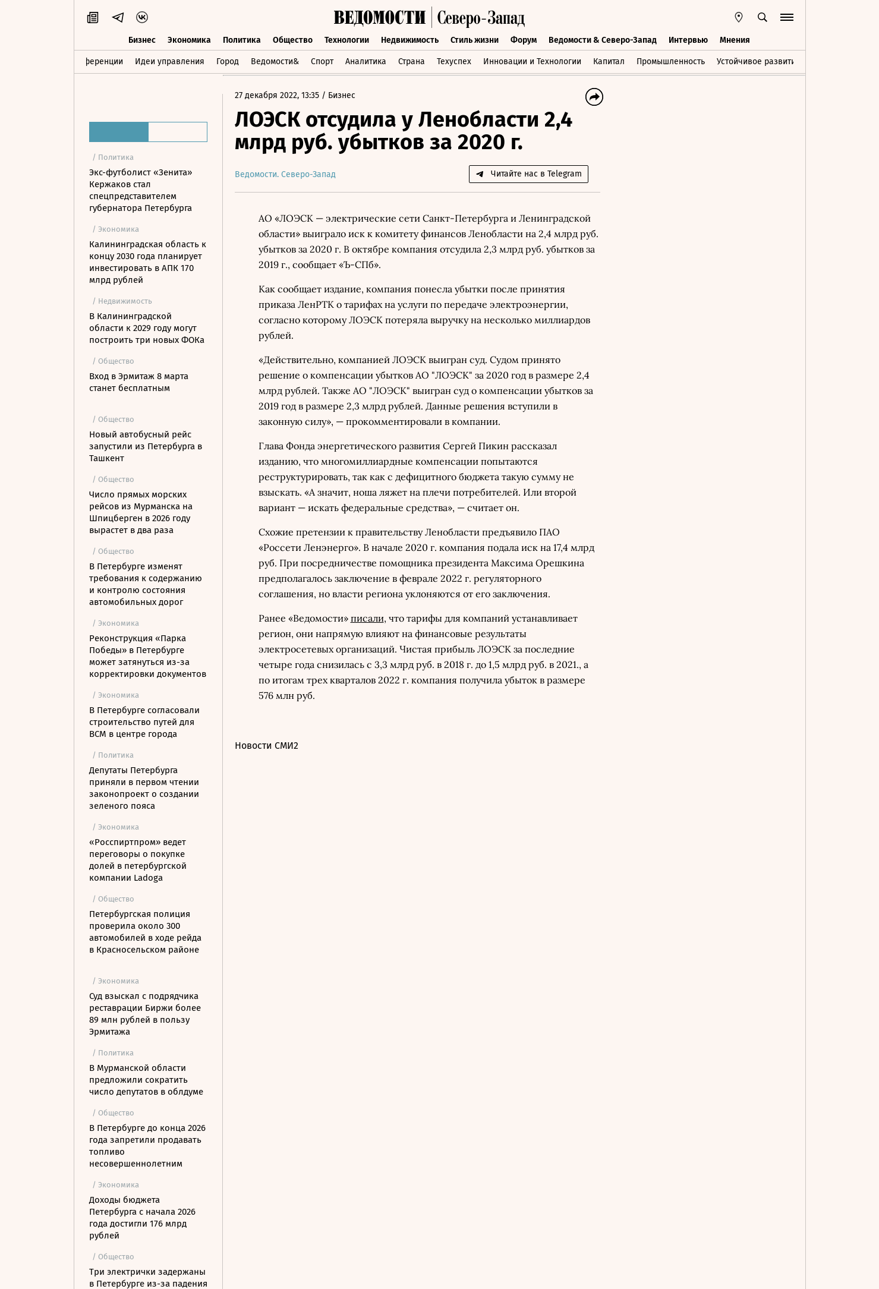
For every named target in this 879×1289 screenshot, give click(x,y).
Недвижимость (410, 40)
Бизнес (142, 40)
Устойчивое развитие (759, 61)
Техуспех (454, 61)
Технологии (346, 40)
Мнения (735, 40)
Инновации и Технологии (532, 61)
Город (227, 61)
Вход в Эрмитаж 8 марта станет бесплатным (138, 382)
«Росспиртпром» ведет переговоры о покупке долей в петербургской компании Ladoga (138, 860)
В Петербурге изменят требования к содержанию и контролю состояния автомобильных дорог (145, 584)
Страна (411, 61)
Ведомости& (275, 61)
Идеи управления (169, 61)
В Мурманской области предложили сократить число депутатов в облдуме (146, 1080)
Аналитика (365, 61)
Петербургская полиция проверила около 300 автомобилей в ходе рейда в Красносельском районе (145, 932)
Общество (293, 40)
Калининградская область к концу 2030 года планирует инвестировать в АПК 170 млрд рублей (147, 262)
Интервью (688, 40)
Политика (242, 40)
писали (367, 618)
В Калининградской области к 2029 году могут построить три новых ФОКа (146, 328)
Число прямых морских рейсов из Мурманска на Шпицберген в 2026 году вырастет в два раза (141, 512)
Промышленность (671, 61)
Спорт (322, 61)
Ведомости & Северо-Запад (603, 40)
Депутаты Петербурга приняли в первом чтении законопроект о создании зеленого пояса (144, 788)
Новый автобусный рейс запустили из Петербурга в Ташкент (145, 446)
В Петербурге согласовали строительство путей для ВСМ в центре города (144, 722)
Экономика (189, 40)
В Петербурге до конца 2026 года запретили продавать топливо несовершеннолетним (147, 1146)
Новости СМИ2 (266, 745)
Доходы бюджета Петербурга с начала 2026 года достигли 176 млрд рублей (142, 1218)
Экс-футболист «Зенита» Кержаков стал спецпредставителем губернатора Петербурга (140, 190)
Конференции (96, 61)
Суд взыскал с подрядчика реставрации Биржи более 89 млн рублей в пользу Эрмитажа (145, 1014)
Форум (524, 40)
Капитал (609, 61)
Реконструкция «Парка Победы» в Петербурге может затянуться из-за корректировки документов (147, 656)
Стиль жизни (474, 40)
